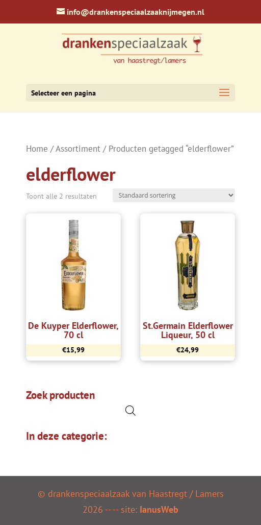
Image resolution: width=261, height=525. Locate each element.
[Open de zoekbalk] (130, 410)
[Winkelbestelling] (174, 195)
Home (37, 148)
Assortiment (78, 148)
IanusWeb (159, 509)
